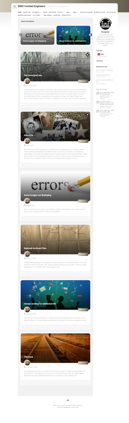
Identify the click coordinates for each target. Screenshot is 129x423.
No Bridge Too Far (102, 13)
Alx (77, 408)
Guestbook (55, 13)
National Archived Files (38, 248)
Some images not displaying (41, 195)
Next (91, 35)
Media (78, 13)
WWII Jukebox (62, 16)
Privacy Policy (80, 16)
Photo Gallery (25, 16)
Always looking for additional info (44, 304)
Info (23, 106)
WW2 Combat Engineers (34, 6)
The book (30, 357)
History (63, 13)
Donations (71, 16)
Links (71, 13)
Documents (39, 13)
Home (23, 13)
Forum (48, 13)
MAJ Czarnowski (105, 98)
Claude (102, 107)
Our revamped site (35, 75)
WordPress (67, 408)
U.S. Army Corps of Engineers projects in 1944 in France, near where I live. (107, 102)
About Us (29, 135)
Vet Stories (50, 16)
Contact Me (30, 13)
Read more (81, 81)
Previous (19, 35)
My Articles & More (90, 13)
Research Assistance (38, 16)
